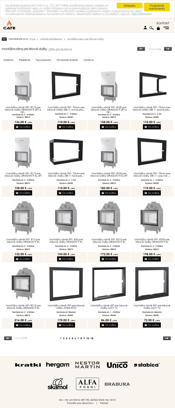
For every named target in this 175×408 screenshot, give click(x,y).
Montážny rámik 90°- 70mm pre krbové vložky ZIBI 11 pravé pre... (152, 108)
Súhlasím (130, 5)
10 (87, 338)
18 (92, 338)
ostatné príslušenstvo (51, 39)
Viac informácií (29, 17)
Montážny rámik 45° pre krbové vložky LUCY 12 (109, 306)
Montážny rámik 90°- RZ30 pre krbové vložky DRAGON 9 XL (151, 240)
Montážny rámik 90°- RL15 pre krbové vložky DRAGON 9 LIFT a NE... (23, 109)
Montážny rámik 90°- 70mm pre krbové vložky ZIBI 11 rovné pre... (66, 108)
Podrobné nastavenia (157, 7)
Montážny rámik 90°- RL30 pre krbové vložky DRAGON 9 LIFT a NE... (109, 109)
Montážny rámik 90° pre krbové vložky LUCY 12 (152, 306)
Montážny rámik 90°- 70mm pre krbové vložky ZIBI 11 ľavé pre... (66, 174)
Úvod (32, 39)
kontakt (163, 23)
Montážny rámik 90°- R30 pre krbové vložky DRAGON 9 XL (66, 240)
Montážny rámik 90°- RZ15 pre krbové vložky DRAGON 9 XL (109, 240)
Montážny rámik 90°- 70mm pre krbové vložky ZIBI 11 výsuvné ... (152, 174)
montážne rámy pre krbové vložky (85, 39)
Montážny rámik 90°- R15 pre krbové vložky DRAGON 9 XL (23, 240)
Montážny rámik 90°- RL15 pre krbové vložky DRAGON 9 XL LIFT (23, 174)
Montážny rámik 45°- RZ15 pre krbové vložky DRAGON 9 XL (23, 306)
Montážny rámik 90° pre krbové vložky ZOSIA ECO (66, 306)
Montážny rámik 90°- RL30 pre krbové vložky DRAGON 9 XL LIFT (109, 174)
